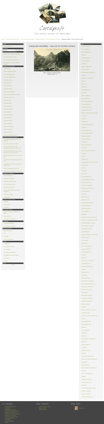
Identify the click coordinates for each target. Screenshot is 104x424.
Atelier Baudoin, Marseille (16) (88, 72)
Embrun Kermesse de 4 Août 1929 (11, 168)
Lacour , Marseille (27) (87, 246)
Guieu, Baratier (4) (86, 211)
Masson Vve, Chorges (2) (87, 286)
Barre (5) (84, 81)
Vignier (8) (84, 385)
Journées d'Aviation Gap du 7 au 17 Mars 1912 (13, 156)
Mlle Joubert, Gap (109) (87, 295)
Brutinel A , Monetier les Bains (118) (90, 113)
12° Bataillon (6, 258)
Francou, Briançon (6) (86, 182)
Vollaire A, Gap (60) (86, 391)
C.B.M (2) (84, 118)
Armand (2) (84, 63)
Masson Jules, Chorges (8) (88, 281)
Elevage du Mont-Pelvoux (9, 187)
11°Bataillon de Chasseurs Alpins (11, 255)
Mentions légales (43, 409)
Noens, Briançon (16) (86, 324)
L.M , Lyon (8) (85, 240)
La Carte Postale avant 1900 (10, 56)
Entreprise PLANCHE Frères (10, 181)
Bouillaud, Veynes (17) (87, 110)
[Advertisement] (52, 86)
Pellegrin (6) (84, 333)
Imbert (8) (84, 214)
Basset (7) (84, 84)
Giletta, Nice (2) (85, 197)
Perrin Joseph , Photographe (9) (89, 338)
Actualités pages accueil (10, 406)
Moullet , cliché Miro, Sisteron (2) (89, 309)
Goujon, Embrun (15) (86, 208)
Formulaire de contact (45, 406)
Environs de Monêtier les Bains (53, 39)
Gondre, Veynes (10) (86, 205)
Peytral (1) (84, 341)
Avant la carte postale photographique (12, 54)
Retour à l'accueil (7, 46)
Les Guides (6, 207)
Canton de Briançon (8, 129)
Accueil (2, 39)
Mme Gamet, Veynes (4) (87, 298)
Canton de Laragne (8, 80)
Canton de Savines (8, 120)
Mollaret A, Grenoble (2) (87, 301)
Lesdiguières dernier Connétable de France (12, 212)
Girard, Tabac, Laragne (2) (87, 202)
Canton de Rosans (8, 88)
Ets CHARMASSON (8, 175)
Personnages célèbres (10, 418)
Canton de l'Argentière (9, 126)
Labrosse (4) (84, 243)
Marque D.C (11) (85, 272)
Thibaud (83, 376)
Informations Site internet (10, 409)
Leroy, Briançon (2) (86, 263)
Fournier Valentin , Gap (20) (88, 179)
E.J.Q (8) (84, 153)
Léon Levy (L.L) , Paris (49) (88, 260)
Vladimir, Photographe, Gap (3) (89, 388)
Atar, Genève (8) (85, 69)
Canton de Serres (8, 100)
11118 (13, 264)
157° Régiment (7, 249)
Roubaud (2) (84, 362)
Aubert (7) (84, 75)
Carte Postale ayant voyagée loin (11, 59)
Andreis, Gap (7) (85, 60)
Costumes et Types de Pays (11, 416)
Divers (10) (84, 147)
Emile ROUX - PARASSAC (10, 219)
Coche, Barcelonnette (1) (87, 133)
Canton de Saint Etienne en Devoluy (12, 94)
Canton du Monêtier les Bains (27, 39)
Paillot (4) (84, 327)
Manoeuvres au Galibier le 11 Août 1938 (13, 171)
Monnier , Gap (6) (86, 304)
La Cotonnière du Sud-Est (9, 184)
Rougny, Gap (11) (86, 364)
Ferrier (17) (84, 173)
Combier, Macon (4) (86, 139)
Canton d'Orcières (8, 117)
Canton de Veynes (8, 106)
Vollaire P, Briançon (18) (87, 396)
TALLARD (6, 236)
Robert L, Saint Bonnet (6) (87, 356)
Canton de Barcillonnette (9, 74)
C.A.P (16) (84, 115)
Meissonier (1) (85, 292)
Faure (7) (84, 168)
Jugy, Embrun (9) (85, 231)
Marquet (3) (84, 275)
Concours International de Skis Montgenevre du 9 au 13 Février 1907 (12, 147)
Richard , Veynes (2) (86, 350)
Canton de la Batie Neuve (9, 77)
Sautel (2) (84, 370)
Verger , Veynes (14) (86, 382)
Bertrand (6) (84, 86)
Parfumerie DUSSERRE (9, 178)
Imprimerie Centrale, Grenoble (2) (89, 217)
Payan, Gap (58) (85, 330)
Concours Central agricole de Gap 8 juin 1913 (13, 160)
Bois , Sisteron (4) (86, 98)
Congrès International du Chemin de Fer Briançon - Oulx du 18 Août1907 (13, 151)
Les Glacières (7, 197)
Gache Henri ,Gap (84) (87, 185)
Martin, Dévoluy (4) (86, 278)
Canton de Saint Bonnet (9, 91)
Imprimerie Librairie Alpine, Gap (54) (90, 220)
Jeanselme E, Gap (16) (87, 228)
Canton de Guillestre (8, 114)
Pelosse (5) (84, 336)
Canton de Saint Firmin (9, 97)
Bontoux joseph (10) (86, 104)
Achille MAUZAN (7, 216)
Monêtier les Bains (40, 39)
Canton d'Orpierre (8, 83)
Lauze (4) (84, 257)
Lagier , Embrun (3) (86, 249)
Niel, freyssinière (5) (86, 321)
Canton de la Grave (8, 132)
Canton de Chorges (8, 109)
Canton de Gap (7, 68)
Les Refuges (7, 419)
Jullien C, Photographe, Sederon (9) (90, 234)
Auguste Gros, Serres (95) (87, 78)
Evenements (7, 408)
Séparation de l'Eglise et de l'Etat (11, 143)
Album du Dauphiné (8, 230)
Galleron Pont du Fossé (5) (88, 188)
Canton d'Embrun (7, 112)
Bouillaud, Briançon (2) (87, 107)
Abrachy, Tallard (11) (86, 52)
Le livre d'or (42, 408)
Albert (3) (84, 55)
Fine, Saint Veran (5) (86, 176)
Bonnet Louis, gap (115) (87, 101)
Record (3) (84, 347)
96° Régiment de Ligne (9, 246)
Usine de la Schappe (8, 194)
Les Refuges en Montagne (9, 226)
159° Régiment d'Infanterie (10, 252)
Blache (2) (84, 92)
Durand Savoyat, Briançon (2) (88, 150)
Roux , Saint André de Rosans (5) (89, 367)
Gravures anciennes (9, 421)
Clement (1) (84, 127)
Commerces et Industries (10, 415)
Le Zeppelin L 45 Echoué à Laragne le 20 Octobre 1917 (13, 164)
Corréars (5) (84, 141)
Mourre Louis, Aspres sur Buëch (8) (89, 315)
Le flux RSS (79, 408)
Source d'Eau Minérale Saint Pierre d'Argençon (11, 191)
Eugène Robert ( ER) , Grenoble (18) (90, 162)
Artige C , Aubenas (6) (87, 66)
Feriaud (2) (84, 170)
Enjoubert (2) (84, 159)
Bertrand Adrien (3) (86, 89)
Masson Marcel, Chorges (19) (88, 283)
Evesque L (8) (85, 165)
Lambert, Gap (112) (86, 252)
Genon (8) (84, 194)
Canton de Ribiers (8, 85)
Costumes (6, 201)
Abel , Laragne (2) (86, 49)
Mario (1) (84, 269)
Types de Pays (7, 204)
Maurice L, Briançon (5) (87, 289)
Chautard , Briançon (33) (87, 124)
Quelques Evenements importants (12, 413)
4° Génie (6, 261)
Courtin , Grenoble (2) (86, 144)
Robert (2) (84, 353)
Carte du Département (9, 239)
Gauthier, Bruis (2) (86, 191)
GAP (5, 233)
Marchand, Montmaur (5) (87, 266)
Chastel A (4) (84, 121)
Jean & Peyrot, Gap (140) (87, 225)
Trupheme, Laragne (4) (87, 379)
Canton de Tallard (7, 103)
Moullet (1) (84, 307)
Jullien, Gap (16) (85, 237)
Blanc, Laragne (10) (86, 95)
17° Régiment (7, 243)
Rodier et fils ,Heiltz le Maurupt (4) (89, 359)
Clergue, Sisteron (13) (87, 130)
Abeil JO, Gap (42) (86, 46)
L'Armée (6, 422)
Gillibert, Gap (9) (85, 199)
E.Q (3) (83, 156)
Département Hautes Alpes (12, 39)
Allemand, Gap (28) (86, 58)
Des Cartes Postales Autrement (12, 411)
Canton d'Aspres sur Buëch (10, 71)
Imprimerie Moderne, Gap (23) (88, 223)
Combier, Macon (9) (86, 136)
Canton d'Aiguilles (8, 123)
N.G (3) (83, 318)
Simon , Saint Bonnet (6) (87, 373)
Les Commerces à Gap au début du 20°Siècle (12, 63)
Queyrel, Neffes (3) (86, 344)
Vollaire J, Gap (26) (86, 393)
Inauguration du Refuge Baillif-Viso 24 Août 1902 (12, 140)
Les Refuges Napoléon (9, 223)
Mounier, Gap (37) (86, 312)
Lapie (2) (84, 254)
